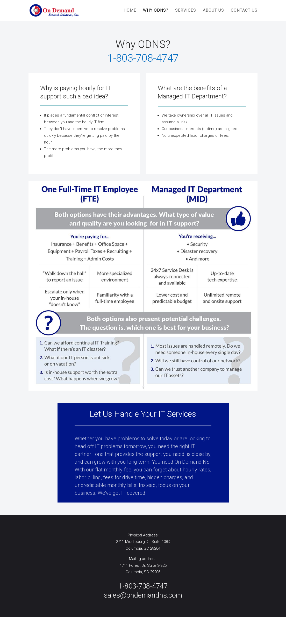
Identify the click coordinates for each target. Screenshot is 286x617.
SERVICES (185, 11)
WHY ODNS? (155, 11)
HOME (130, 11)
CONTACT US (244, 11)
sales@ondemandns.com (143, 595)
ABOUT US (213, 11)
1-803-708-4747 (143, 586)
